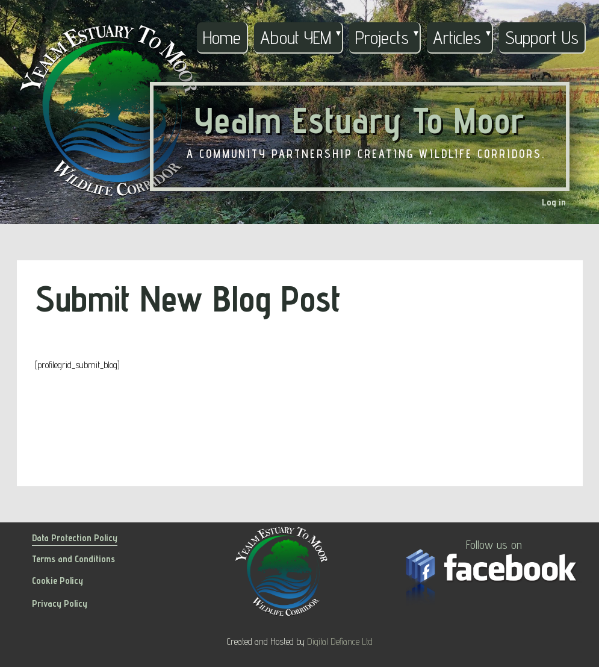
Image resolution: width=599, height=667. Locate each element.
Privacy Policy (59, 603)
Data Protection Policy (74, 537)
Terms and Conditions (73, 559)
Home (222, 37)
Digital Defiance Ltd (340, 641)
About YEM (295, 37)
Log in (554, 202)
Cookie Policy (57, 580)
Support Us (542, 37)
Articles (457, 37)
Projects (382, 37)
